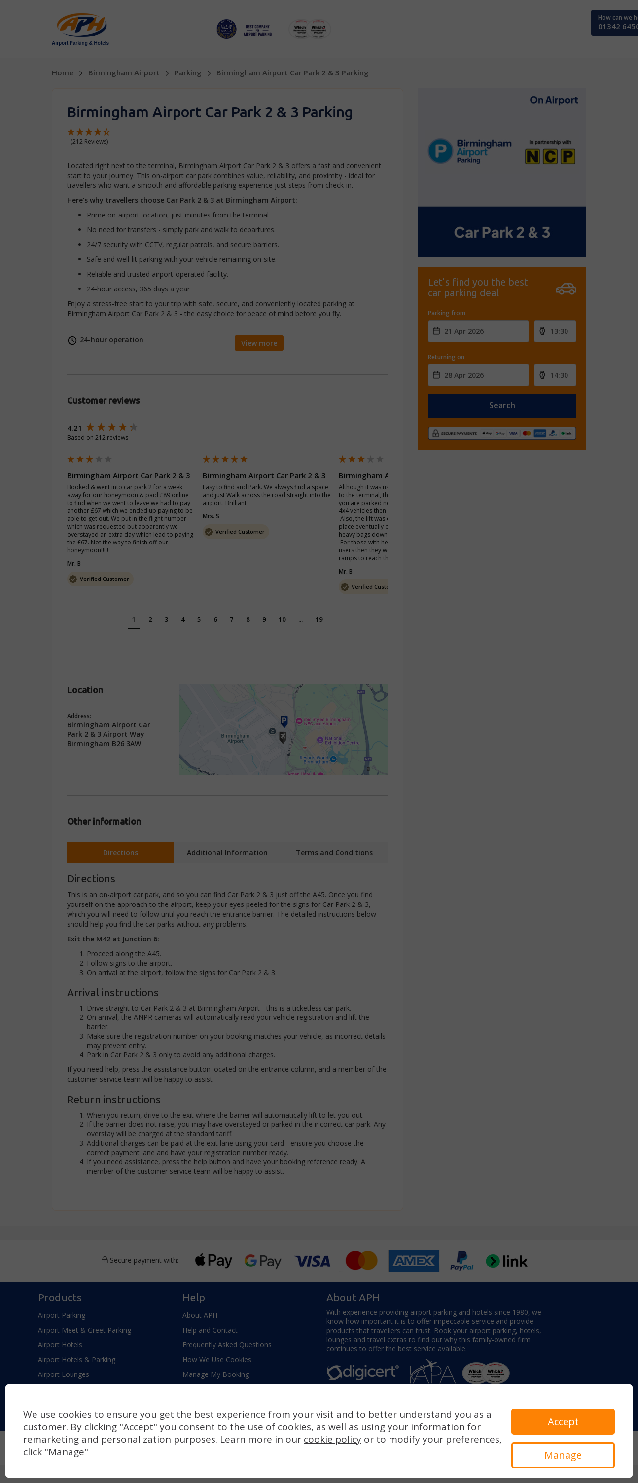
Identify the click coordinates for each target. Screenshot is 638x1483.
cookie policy (332, 1439)
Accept (563, 1421)
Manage (563, 1455)
